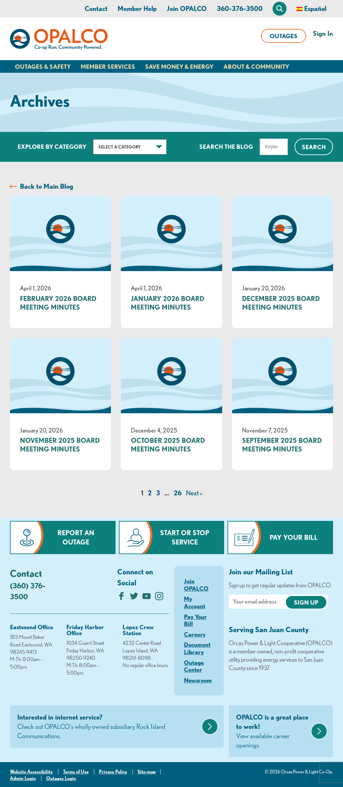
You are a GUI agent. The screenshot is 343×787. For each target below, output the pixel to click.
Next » (194, 493)
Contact (96, 8)
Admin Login (23, 778)
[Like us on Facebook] (121, 598)
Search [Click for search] (314, 147)
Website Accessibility (31, 771)
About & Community (256, 66)
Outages (284, 36)
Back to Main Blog (46, 186)
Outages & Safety (43, 66)
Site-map (146, 771)
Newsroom (198, 680)
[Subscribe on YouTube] (146, 598)
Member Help (137, 8)
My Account (194, 602)
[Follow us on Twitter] (134, 598)
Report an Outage (75, 537)
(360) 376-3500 (27, 591)
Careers (194, 634)
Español (315, 8)
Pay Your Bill (294, 537)
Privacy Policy (113, 771)
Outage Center (194, 666)
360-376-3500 (240, 8)
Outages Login (61, 778)
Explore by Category (52, 146)
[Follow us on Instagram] (159, 598)
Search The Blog (226, 146)
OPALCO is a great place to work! (272, 731)
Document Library (197, 648)
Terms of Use (76, 771)
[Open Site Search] (280, 9)
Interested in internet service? (108, 726)
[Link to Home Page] (59, 40)
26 (178, 493)
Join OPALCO (187, 8)
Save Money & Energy (179, 66)
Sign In (323, 33)
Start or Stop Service (184, 537)
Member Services (108, 66)
